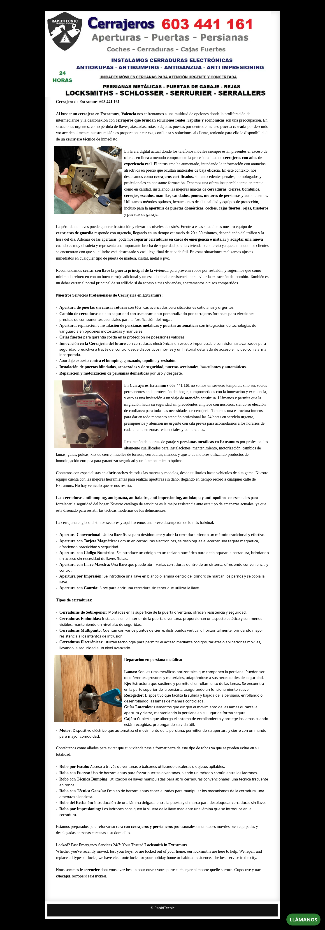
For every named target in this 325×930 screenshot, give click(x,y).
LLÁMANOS (303, 919)
